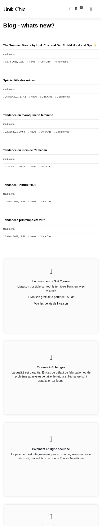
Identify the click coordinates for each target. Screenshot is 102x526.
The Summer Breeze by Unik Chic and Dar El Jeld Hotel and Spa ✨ (50, 45)
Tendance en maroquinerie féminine (28, 115)
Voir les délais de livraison (51, 303)
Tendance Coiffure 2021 (19, 185)
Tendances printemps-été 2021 (24, 220)
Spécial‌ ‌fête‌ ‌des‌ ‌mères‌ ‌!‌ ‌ (20, 80)
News (32, 61)
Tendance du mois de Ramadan (25, 150)
